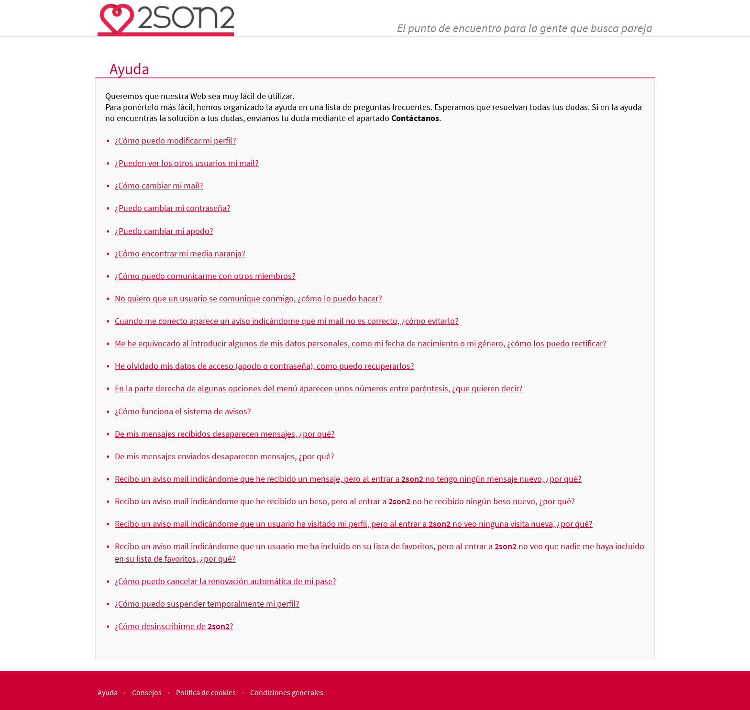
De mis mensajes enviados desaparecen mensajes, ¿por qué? (224, 456)
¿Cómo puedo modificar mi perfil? (175, 140)
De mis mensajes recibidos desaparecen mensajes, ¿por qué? (225, 433)
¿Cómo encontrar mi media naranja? (180, 253)
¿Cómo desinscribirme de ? (174, 626)
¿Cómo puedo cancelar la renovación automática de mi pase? (225, 581)
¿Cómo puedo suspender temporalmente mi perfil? (207, 603)
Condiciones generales (286, 692)
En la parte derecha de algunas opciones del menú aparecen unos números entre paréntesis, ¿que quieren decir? (319, 388)
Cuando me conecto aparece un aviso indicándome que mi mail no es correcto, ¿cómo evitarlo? (287, 320)
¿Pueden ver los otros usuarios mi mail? (187, 162)
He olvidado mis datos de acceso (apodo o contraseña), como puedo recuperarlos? (264, 365)
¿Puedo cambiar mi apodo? (164, 230)
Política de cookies (206, 692)
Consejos (147, 692)
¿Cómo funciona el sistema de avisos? (183, 411)
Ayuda (108, 692)
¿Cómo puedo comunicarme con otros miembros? (205, 275)
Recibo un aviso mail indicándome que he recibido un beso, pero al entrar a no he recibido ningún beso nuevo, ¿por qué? (345, 501)
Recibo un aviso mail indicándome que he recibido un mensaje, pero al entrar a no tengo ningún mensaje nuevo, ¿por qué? (348, 478)
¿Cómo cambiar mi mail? (159, 185)
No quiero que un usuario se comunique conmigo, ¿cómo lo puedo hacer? (248, 298)
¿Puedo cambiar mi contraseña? (173, 207)
